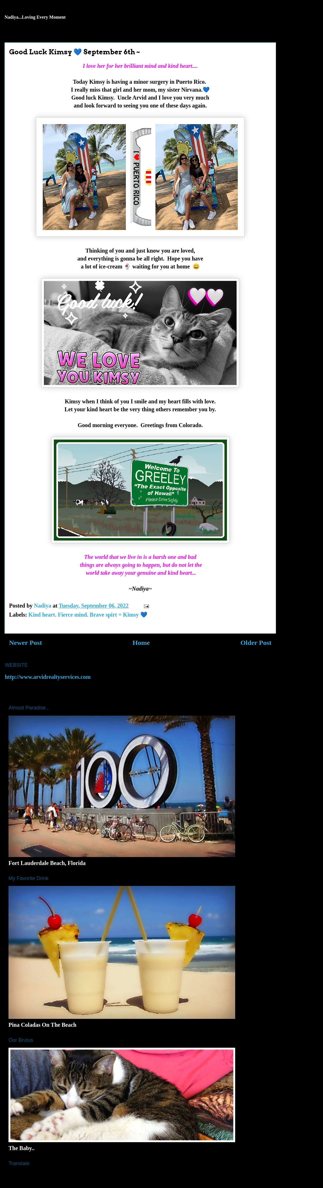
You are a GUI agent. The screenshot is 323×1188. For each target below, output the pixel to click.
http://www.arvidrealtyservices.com (48, 677)
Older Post (255, 642)
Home (141, 642)
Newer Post (25, 642)
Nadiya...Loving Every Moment (35, 17)
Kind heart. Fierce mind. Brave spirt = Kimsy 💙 (87, 615)
